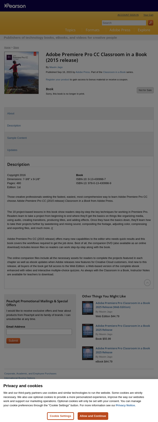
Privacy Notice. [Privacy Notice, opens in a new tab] (126, 410)
